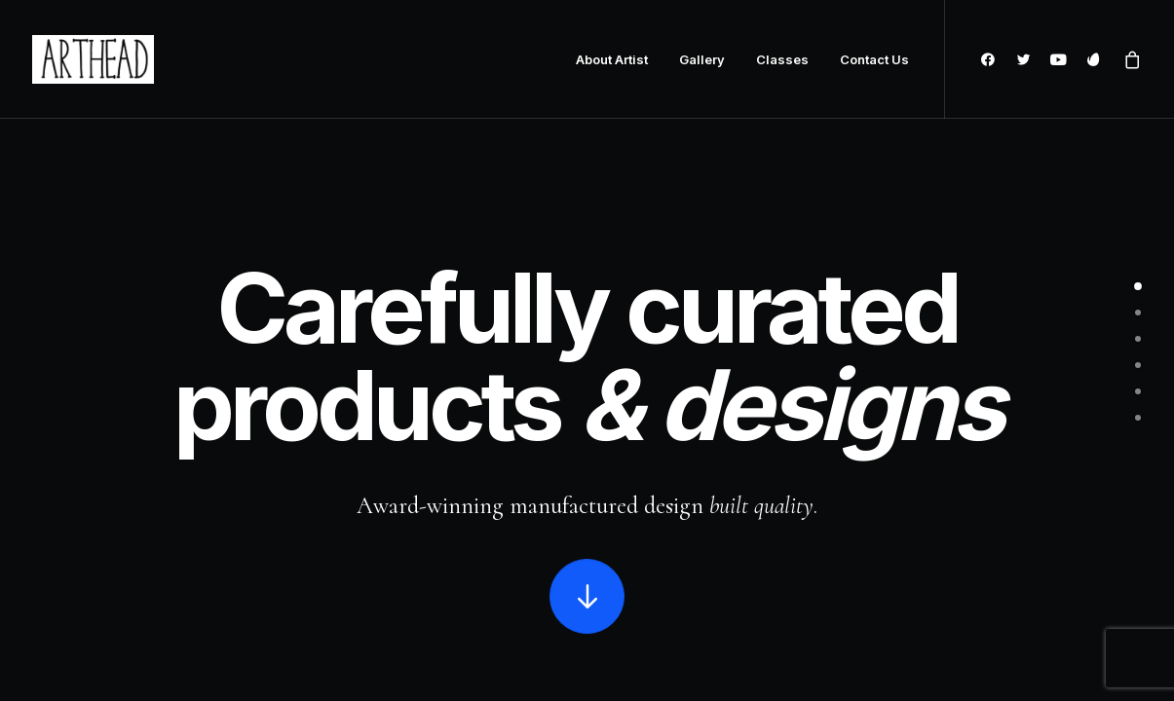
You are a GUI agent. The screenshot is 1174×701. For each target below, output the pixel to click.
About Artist (612, 59)
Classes (782, 59)
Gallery (702, 59)
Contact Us (874, 59)
